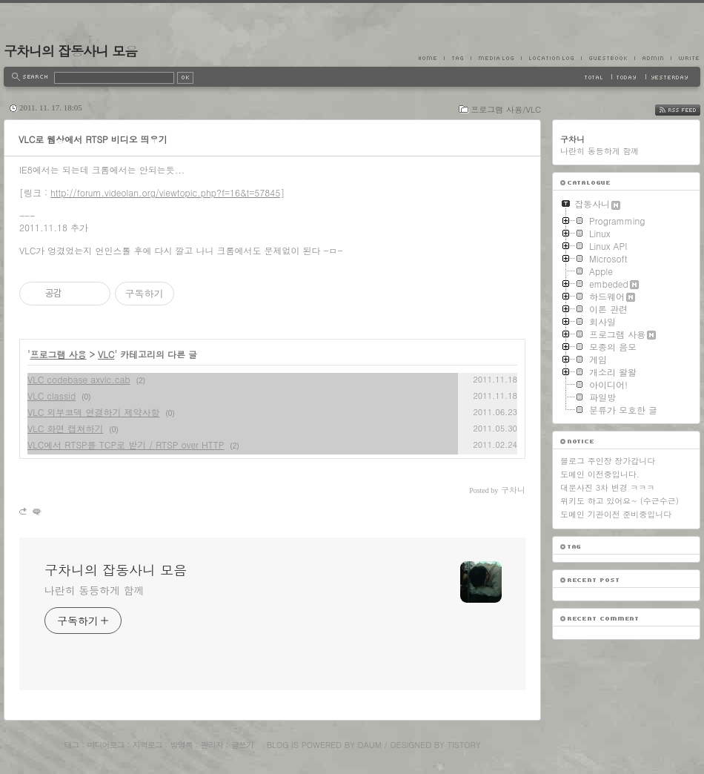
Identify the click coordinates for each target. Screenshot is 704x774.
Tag (457, 58)
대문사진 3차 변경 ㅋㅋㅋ (607, 487)
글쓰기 (242, 744)
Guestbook (607, 58)
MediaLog (496, 58)
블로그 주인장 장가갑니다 (607, 460)
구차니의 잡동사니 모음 (70, 51)
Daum (370, 744)
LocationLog (551, 58)
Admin (652, 58)
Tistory (464, 744)
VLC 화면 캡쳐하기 (65, 428)
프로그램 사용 (58, 354)
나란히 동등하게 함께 (94, 590)
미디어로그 (105, 744)
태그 (71, 744)
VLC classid (51, 395)
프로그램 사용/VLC (506, 109)
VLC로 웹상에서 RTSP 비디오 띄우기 (93, 139)
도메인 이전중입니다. (600, 474)
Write (685, 58)
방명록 (181, 744)
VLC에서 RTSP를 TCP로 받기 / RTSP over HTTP (125, 444)
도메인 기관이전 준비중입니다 (615, 514)
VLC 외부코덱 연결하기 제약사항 (93, 412)
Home (431, 58)
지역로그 (147, 744)
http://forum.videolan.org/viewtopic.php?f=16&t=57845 (165, 192)
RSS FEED (688, 110)
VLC (106, 354)
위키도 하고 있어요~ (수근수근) (619, 500)
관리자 (212, 744)
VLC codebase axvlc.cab (78, 379)
